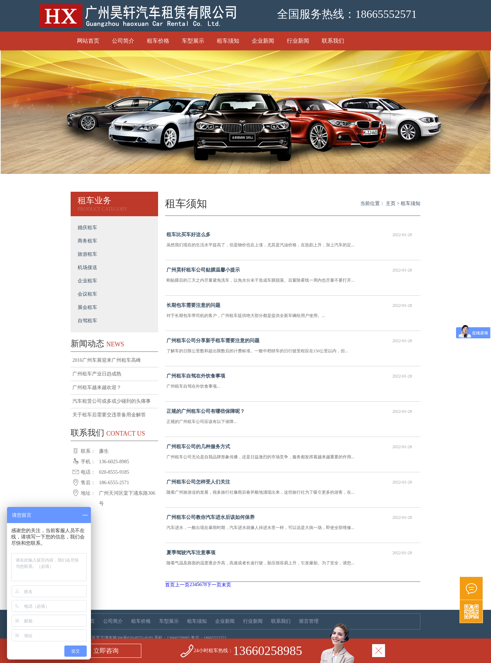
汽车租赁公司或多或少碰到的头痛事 (111, 401)
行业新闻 (298, 41)
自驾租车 (87, 320)
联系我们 (333, 41)
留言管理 (309, 621)
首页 (170, 584)
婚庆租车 (87, 227)
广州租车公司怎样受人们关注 (289, 482)
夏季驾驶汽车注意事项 (289, 552)
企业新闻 (263, 41)
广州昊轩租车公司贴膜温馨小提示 (289, 270)
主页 (391, 203)
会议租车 (87, 294)
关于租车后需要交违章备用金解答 (109, 414)
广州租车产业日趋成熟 (96, 373)
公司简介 (123, 41)
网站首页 (88, 41)
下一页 (214, 584)
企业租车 (87, 280)
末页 (226, 584)
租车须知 (228, 41)
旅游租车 (87, 254)
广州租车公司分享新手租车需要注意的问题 (289, 340)
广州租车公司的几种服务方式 (289, 446)
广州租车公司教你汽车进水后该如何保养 (289, 517)
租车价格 (158, 41)
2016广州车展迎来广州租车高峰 (106, 360)
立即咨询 (106, 650)
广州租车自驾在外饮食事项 (289, 376)
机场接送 (87, 267)
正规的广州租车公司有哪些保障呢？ (289, 411)
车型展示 (193, 41)
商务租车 (87, 241)
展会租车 (87, 307)
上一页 (182, 584)
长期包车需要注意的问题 (289, 305)
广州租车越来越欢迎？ (96, 387)
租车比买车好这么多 (289, 234)
